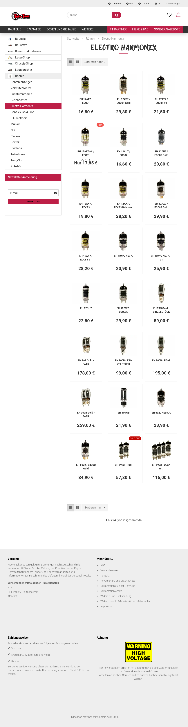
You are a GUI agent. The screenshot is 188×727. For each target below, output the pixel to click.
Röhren (16, 76)
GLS (10, 588)
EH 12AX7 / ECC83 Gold (161, 205)
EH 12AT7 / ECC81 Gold (124, 101)
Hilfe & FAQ (140, 29)
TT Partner (118, 29)
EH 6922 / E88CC (161, 412)
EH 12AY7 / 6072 (123, 255)
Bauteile (14, 29)
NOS (14, 130)
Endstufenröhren (21, 94)
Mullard (16, 124)
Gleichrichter (19, 100)
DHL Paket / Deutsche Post (23, 591)
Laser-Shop (19, 57)
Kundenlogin (173, 3)
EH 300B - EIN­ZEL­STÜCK (123, 362)
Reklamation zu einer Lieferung (117, 585)
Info (129, 3)
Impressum (106, 606)
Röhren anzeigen (21, 82)
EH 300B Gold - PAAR (86, 414)
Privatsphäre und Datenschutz (117, 580)
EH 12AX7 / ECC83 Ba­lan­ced (123, 205)
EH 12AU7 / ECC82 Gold (161, 153)
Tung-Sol (16, 160)
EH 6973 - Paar (123, 464)
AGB (103, 565)
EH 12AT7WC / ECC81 (85, 153)
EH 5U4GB (124, 412)
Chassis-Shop (20, 63)
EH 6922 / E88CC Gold (86, 466)
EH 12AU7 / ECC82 (123, 153)
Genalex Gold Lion (22, 112)
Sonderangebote (167, 29)
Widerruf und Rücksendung (115, 596)
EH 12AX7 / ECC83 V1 (85, 257)
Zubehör (16, 166)
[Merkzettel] (169, 15)
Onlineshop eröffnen (81, 716)
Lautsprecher (20, 70)
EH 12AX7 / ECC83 (85, 205)
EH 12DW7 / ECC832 (123, 310)
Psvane (15, 136)
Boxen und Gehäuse (61, 29)
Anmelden (33, 201)
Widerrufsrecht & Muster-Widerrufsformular (125, 601)
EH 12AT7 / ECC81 (85, 101)
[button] (178, 15)
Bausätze (34, 29)
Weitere (87, 29)
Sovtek (15, 142)
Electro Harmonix (22, 106)
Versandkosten (109, 570)
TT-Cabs (143, 3)
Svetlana (16, 148)
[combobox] (95, 62)
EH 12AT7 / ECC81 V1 (161, 101)
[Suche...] (116, 15)
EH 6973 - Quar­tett (161, 466)
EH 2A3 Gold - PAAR (86, 362)
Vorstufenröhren (21, 88)
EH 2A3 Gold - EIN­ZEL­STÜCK (161, 310)
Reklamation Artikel (111, 591)
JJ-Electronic (19, 118)
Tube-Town (18, 154)
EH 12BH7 (86, 308)
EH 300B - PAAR (161, 360)
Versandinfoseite (81, 575)
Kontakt (105, 575)
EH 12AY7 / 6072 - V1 (161, 257)
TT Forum (114, 3)
